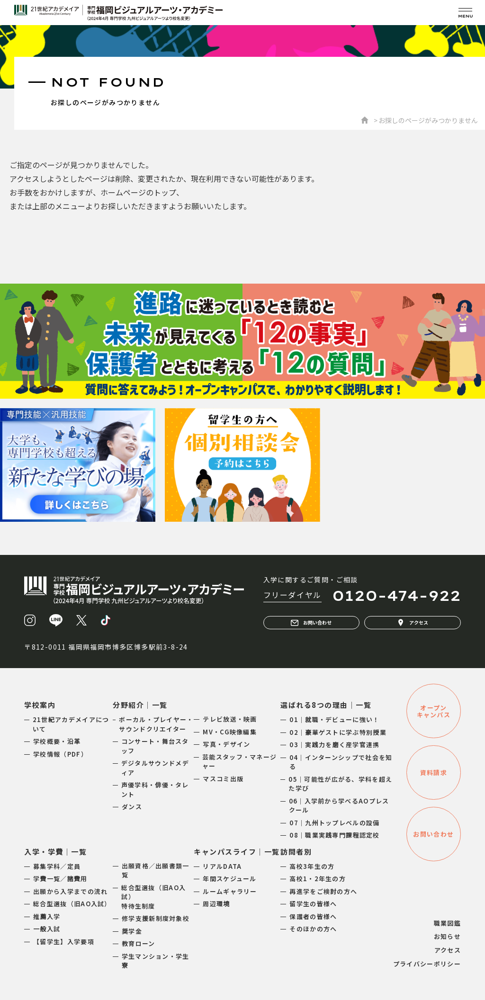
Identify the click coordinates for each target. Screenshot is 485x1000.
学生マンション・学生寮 (155, 961)
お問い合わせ (311, 622)
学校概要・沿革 (57, 741)
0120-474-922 (396, 596)
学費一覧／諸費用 (60, 878)
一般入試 (46, 928)
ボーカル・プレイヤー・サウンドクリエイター (156, 724)
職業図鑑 (447, 923)
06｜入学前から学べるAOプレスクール (339, 805)
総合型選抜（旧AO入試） (72, 903)
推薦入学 (46, 916)
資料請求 (433, 772)
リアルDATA (222, 866)
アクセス (412, 622)
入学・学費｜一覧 (55, 852)
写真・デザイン (226, 744)
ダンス (132, 806)
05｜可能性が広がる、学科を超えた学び (340, 784)
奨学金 (132, 931)
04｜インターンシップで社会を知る (341, 762)
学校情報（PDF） (60, 754)
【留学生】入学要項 (63, 941)
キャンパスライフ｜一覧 (237, 852)
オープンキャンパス (434, 711)
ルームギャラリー (230, 891)
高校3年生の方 (311, 866)
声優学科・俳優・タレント (155, 789)
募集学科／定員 (57, 866)
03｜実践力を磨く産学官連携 (334, 744)
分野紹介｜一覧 (140, 705)
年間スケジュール (229, 878)
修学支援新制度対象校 (155, 918)
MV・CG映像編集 (230, 731)
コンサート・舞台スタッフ (155, 746)
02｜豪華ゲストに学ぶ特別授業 (337, 732)
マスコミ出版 (223, 778)
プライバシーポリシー (427, 963)
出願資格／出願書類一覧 (155, 870)
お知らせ (447, 936)
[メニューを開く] (465, 12)
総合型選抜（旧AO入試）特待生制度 (153, 897)
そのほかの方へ (313, 928)
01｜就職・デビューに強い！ (334, 719)
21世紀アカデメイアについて (71, 724)
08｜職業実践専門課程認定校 (334, 834)
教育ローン (138, 943)
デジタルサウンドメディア (155, 768)
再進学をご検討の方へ (323, 891)
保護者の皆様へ (313, 916)
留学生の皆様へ (313, 903)
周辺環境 (216, 903)
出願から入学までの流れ (70, 891)
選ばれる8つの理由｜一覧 (325, 705)
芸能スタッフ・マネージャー (239, 761)
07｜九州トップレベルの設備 (334, 822)
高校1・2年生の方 (317, 878)
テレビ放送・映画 (230, 718)
